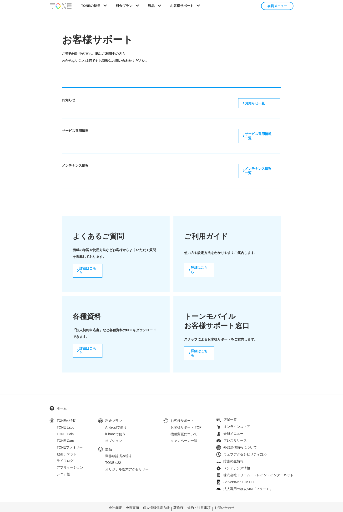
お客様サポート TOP (186, 414)
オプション (113, 428)
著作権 (178, 495)
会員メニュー (277, 6)
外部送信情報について (240, 434)
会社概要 (115, 495)
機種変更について (184, 421)
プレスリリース (235, 427)
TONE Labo (65, 414)
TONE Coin (65, 421)
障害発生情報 (233, 448)
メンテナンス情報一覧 (260, 161)
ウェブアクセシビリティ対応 (245, 441)
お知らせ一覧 (254, 102)
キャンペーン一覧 (184, 428)
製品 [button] (151, 6)
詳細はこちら (88, 259)
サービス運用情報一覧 (260, 132)
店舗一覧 (230, 407)
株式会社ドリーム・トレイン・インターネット (258, 462)
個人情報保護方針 (156, 495)
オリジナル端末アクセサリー (127, 456)
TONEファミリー (70, 434)
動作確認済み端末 (118, 443)
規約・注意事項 (199, 495)
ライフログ (65, 448)
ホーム (62, 395)
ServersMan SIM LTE (239, 469)
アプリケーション (70, 454)
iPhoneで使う (115, 421)
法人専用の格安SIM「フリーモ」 (248, 476)
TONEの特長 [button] (91, 6)
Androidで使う (116, 414)
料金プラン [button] (124, 6)
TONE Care (65, 428)
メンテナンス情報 (236, 455)
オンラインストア (236, 414)
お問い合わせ (224, 495)
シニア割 (63, 461)
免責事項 (132, 495)
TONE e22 (113, 450)
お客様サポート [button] (181, 6)
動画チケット (67, 441)
